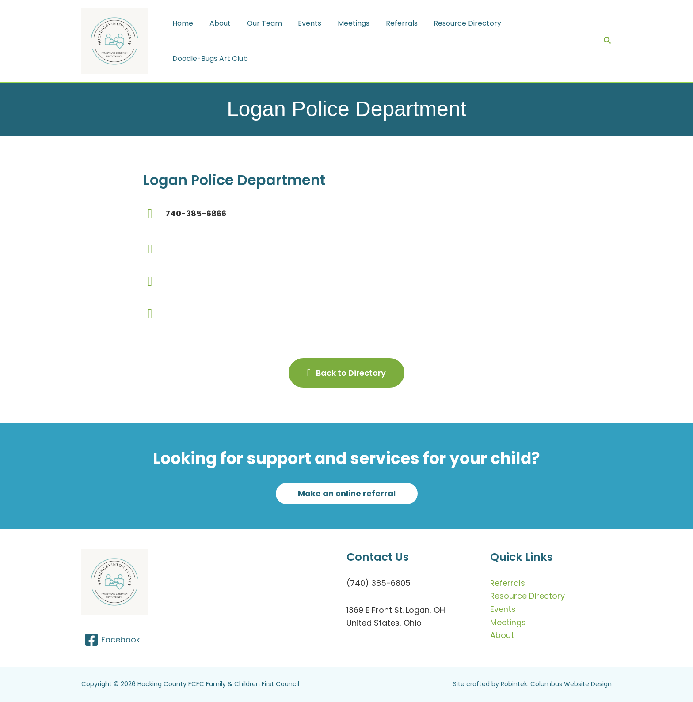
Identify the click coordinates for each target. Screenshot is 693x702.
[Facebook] (112, 640)
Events (503, 609)
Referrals (507, 583)
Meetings (508, 622)
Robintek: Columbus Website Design (556, 683)
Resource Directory (527, 595)
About (502, 635)
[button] (608, 41)
